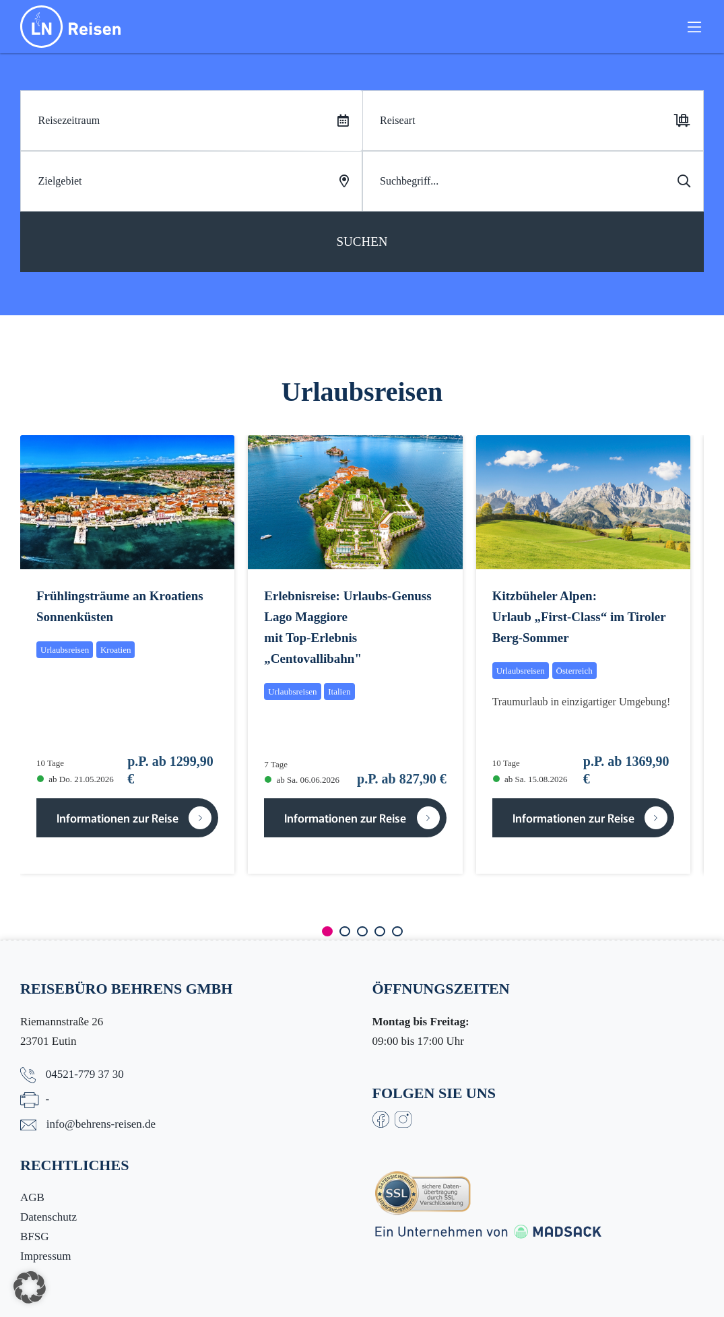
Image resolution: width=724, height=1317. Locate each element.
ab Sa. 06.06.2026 (302, 780)
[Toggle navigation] (694, 32)
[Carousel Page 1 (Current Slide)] (327, 931)
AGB (32, 1197)
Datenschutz (48, 1217)
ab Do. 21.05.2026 (75, 779)
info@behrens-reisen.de (101, 1124)
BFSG (34, 1236)
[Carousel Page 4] (379, 931)
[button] (29, 1287)
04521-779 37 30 (85, 1074)
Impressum (45, 1256)
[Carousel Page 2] (344, 931)
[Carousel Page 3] (362, 931)
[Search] (533, 181)
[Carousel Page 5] (397, 931)
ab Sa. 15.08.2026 (530, 779)
